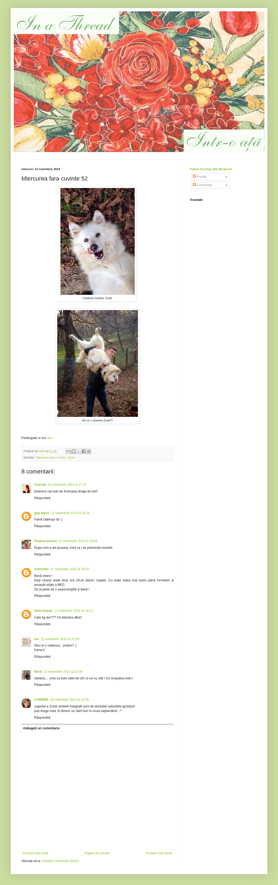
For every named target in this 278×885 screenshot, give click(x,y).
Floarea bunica (45, 541)
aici (49, 438)
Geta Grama (43, 611)
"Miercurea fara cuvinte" (51, 457)
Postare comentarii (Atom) (60, 861)
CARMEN (41, 700)
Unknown (41, 569)
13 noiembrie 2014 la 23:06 (63, 671)
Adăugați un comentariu (41, 728)
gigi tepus (41, 513)
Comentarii (202, 185)
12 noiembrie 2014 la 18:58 (78, 541)
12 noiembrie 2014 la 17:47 (67, 485)
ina (36, 639)
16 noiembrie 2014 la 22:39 (69, 700)
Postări (200, 177)
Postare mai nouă (35, 853)
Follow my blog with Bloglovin (211, 169)
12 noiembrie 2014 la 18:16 (70, 513)
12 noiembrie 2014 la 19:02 (69, 569)
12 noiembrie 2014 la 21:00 (59, 639)
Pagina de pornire (97, 853)
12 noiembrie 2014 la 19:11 (73, 611)
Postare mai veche (159, 853)
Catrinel (40, 485)
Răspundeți (42, 498)
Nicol (38, 671)
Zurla (71, 457)
